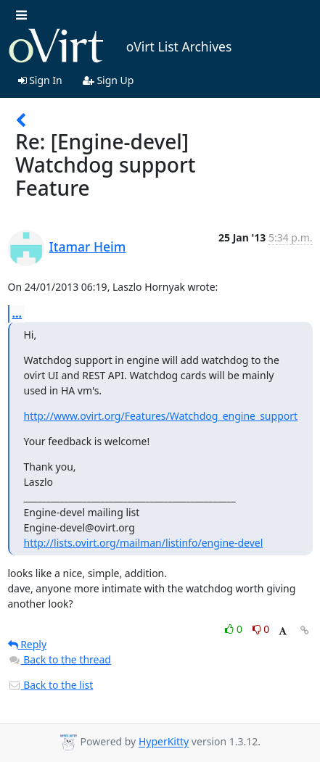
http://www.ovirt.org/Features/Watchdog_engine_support (161, 416)
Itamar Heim (87, 246)
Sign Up (108, 80)
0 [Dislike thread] (261, 629)
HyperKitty (164, 742)
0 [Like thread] (235, 629)
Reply (27, 644)
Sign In (40, 80)
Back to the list (51, 685)
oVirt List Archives (120, 46)
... (17, 313)
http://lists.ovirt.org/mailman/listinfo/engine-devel (143, 543)
